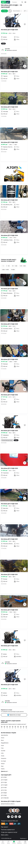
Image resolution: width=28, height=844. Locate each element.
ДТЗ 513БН (4, 787)
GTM (2, 753)
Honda (2, 755)
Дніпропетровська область (8, 803)
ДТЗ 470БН (4, 777)
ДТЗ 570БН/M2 (5, 798)
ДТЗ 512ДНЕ (4, 785)
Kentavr (3, 763)
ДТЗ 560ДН (4, 792)
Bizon (2, 740)
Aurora (2, 737)
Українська (23, 838)
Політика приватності (8, 829)
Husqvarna (3, 758)
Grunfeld (3, 750)
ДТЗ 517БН (4, 790)
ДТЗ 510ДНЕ (4, 779)
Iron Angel (3, 761)
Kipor (2, 766)
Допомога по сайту (14, 813)
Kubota (2, 768)
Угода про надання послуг (9, 832)
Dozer (2, 745)
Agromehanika (4, 735)
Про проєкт (4, 827)
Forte (2, 748)
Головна (2, 842)
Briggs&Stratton (4, 743)
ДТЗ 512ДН (4, 782)
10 (26, 727)
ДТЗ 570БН (4, 795)
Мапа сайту (4, 835)
